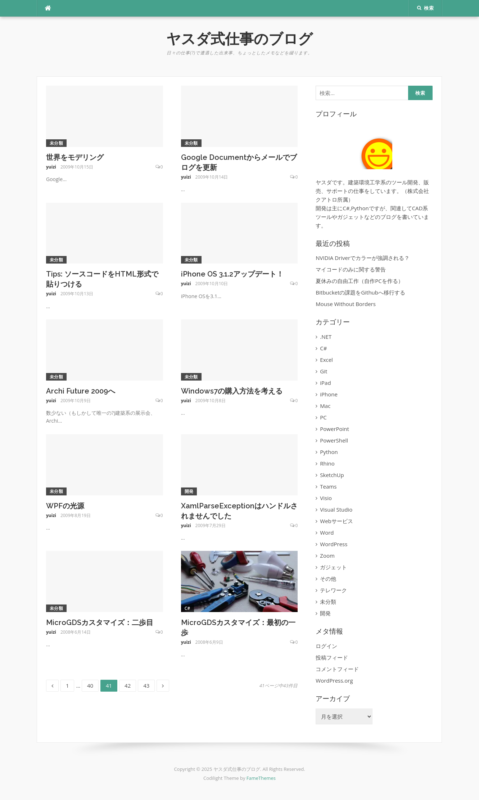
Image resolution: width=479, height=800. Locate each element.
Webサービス (336, 521)
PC (323, 417)
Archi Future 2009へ (80, 391)
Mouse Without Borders (346, 303)
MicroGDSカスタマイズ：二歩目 (99, 622)
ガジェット (333, 567)
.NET (325, 336)
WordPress (333, 544)
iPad (325, 382)
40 (90, 686)
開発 (189, 491)
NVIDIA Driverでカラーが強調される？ (363, 257)
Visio (326, 498)
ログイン (326, 646)
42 (127, 686)
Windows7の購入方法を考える (232, 391)
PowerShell (334, 440)
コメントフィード (337, 669)
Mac (325, 405)
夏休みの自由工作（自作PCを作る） (359, 280)
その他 (328, 578)
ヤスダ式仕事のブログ (239, 38)
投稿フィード (332, 657)
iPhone (329, 394)
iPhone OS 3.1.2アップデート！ (232, 274)
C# (187, 608)
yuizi (51, 167)
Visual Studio (336, 509)
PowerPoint (334, 428)
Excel (326, 359)
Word (327, 532)
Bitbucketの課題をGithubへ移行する (360, 292)
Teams (328, 486)
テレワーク (333, 590)
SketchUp (332, 474)
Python (329, 451)
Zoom (327, 555)
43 (146, 686)
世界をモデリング (75, 157)
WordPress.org (334, 680)
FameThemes (261, 778)
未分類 (56, 143)
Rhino (327, 463)
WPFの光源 (65, 506)
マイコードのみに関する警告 (351, 269)
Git (323, 371)
